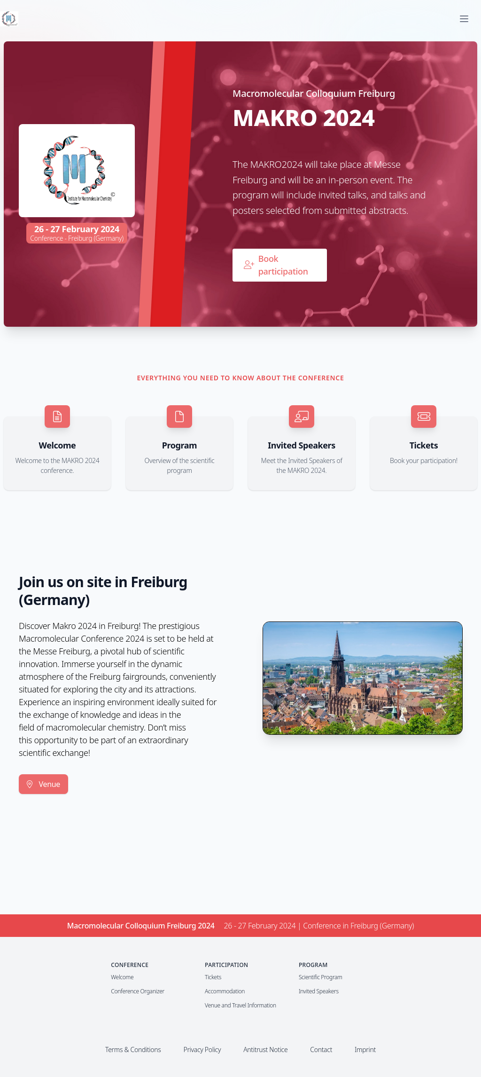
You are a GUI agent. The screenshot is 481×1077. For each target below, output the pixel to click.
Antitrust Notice (265, 1049)
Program (313, 965)
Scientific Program (320, 977)
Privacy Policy (202, 1049)
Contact (321, 1049)
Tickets (213, 977)
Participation (226, 965)
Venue (43, 784)
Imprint (365, 1049)
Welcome (122, 977)
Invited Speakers (319, 991)
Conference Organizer (137, 991)
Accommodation (225, 991)
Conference (129, 965)
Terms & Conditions (133, 1049)
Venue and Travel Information (240, 1005)
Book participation (276, 265)
